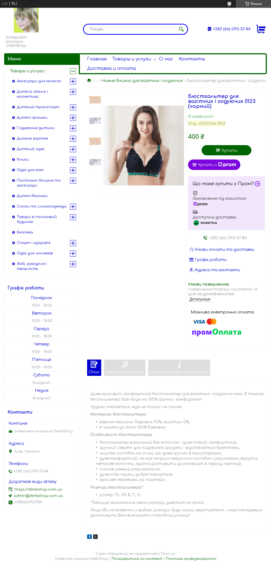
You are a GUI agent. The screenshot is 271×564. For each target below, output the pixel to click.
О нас (166, 59)
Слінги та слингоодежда (42, 206)
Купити (229, 150)
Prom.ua (168, 554)
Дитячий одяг (31, 149)
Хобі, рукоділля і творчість (32, 266)
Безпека (25, 232)
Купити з (217, 164)
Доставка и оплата (111, 68)
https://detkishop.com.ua (38, 489)
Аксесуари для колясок (39, 81)
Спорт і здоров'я (33, 243)
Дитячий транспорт (38, 107)
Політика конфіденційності (191, 559)
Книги (23, 159)
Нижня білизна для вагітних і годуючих (142, 81)
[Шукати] (181, 29)
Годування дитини (35, 128)
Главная (96, 59)
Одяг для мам (30, 170)
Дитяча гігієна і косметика (32, 94)
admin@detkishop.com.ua (38, 496)
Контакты (192, 59)
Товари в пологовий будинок (37, 219)
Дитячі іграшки (32, 117)
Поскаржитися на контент (137, 559)
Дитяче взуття (32, 138)
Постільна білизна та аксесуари (39, 183)
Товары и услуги (131, 59)
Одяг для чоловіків (35, 253)
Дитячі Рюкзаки (32, 196)
